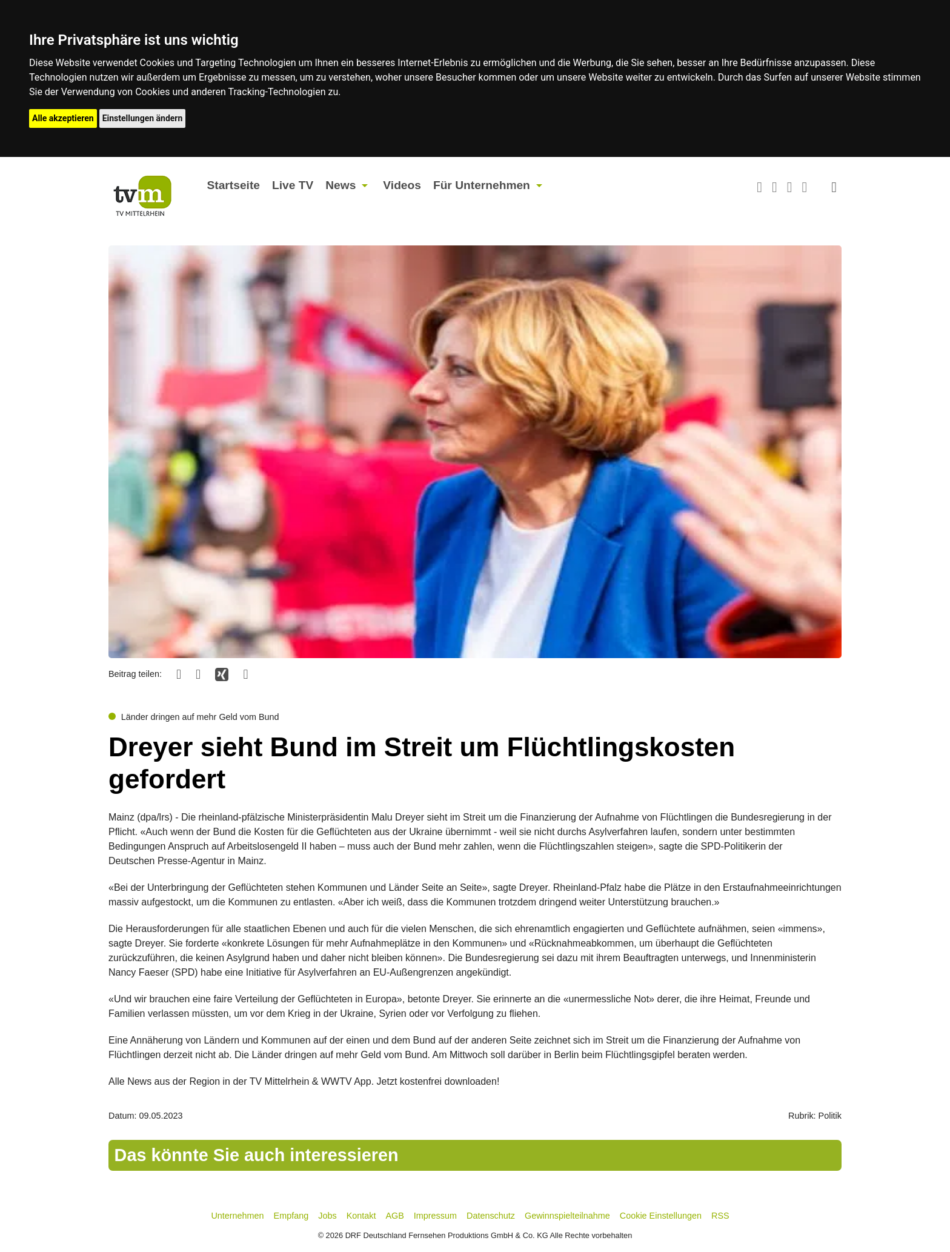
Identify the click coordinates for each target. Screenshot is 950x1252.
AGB (394, 1215)
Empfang (291, 1215)
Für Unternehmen (481, 185)
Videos (402, 185)
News (340, 185)
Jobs (327, 1215)
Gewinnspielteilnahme (567, 1215)
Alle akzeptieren (63, 118)
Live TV (292, 185)
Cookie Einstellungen (661, 1215)
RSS (720, 1215)
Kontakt (361, 1215)
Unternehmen (237, 1215)
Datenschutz (491, 1215)
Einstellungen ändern (142, 118)
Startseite (233, 185)
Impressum (435, 1215)
